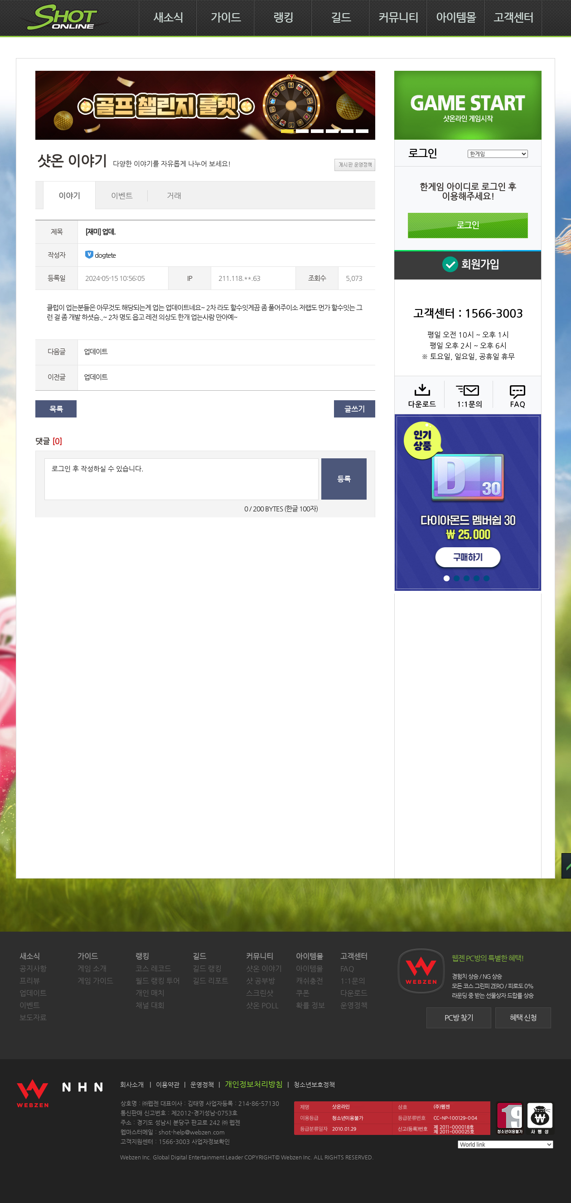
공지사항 (33, 968)
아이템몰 (456, 17)
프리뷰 (29, 981)
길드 (341, 17)
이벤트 (29, 1005)
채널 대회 (150, 1005)
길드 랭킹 (207, 968)
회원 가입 (467, 265)
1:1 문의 (467, 395)
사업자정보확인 (211, 1141)
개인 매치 (150, 993)
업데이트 (95, 351)
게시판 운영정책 (354, 165)
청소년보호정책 (314, 1084)
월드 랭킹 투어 (157, 981)
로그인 (468, 225)
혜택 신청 (523, 1017)
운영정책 (354, 1005)
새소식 (168, 17)
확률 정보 (310, 1005)
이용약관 (167, 1084)
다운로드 (419, 395)
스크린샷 (259, 993)
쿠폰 (303, 993)
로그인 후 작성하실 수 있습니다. (181, 479)
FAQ (516, 395)
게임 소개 (91, 968)
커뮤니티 (398, 17)
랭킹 (283, 17)
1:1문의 (352, 981)
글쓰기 (354, 409)
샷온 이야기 (264, 968)
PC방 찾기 (459, 1017)
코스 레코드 (153, 968)
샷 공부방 (260, 981)
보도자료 (33, 1017)
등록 (344, 479)
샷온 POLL (262, 1005)
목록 (56, 409)
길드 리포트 (210, 981)
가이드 (226, 17)
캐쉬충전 (309, 981)
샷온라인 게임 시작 (468, 105)
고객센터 (513, 17)
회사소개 (132, 1084)
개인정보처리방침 (254, 1084)
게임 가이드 (95, 981)
